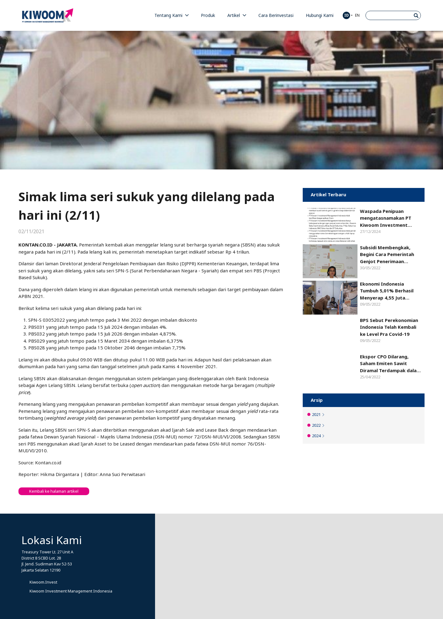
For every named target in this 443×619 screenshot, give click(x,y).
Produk (208, 15)
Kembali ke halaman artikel (53, 491)
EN (357, 15)
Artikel (236, 15)
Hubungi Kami (319, 15)
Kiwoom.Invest (43, 582)
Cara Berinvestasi (275, 15)
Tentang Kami (171, 15)
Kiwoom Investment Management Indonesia (71, 591)
